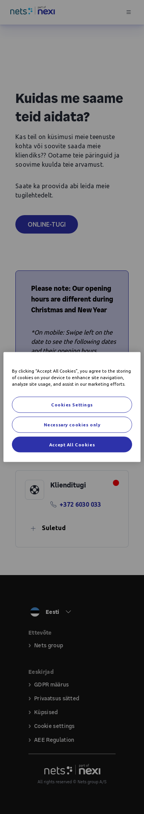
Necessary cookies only (72, 424)
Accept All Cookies (72, 444)
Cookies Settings (72, 404)
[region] (71, 407)
